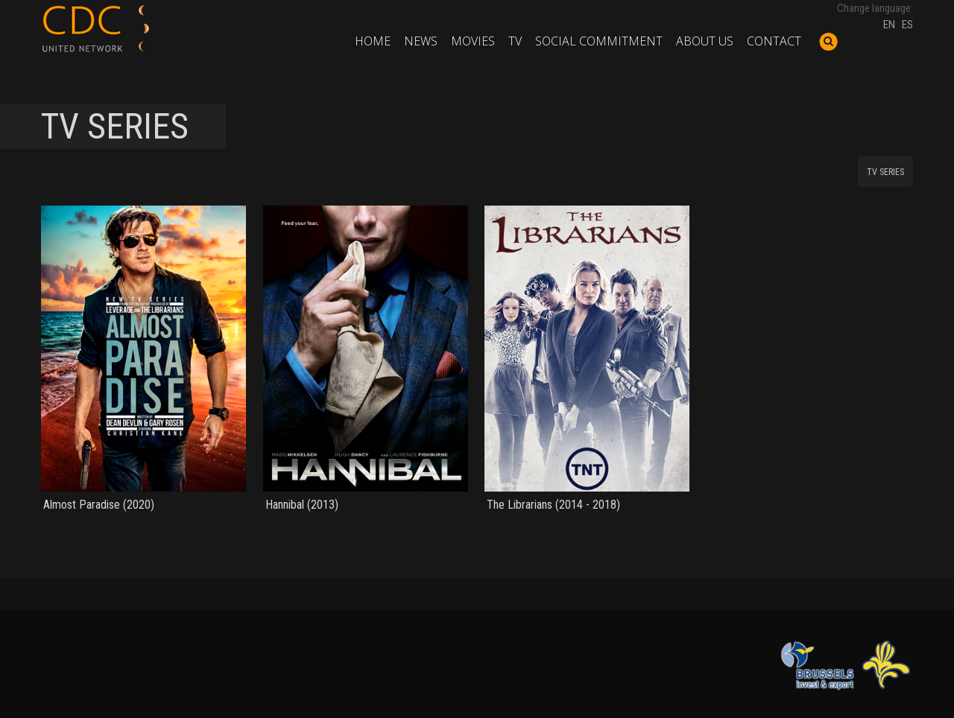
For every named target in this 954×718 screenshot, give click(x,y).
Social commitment (599, 41)
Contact (774, 41)
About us (704, 41)
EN (889, 24)
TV (515, 41)
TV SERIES (885, 172)
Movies (473, 41)
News (420, 41)
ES (907, 24)
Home (373, 41)
